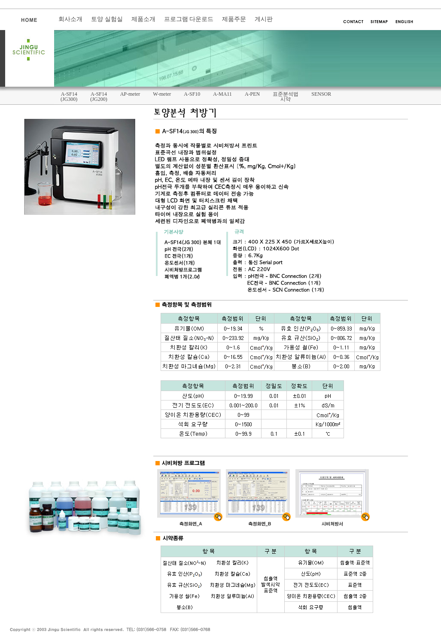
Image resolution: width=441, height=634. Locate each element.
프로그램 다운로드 (189, 19)
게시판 (264, 19)
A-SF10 (192, 94)
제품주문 (234, 19)
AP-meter (130, 94)
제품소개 (143, 19)
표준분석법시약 (285, 96)
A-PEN (252, 94)
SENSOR (321, 94)
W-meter (162, 94)
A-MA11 (222, 94)
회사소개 (70, 19)
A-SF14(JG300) (69, 96)
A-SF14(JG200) (98, 96)
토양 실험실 (107, 19)
